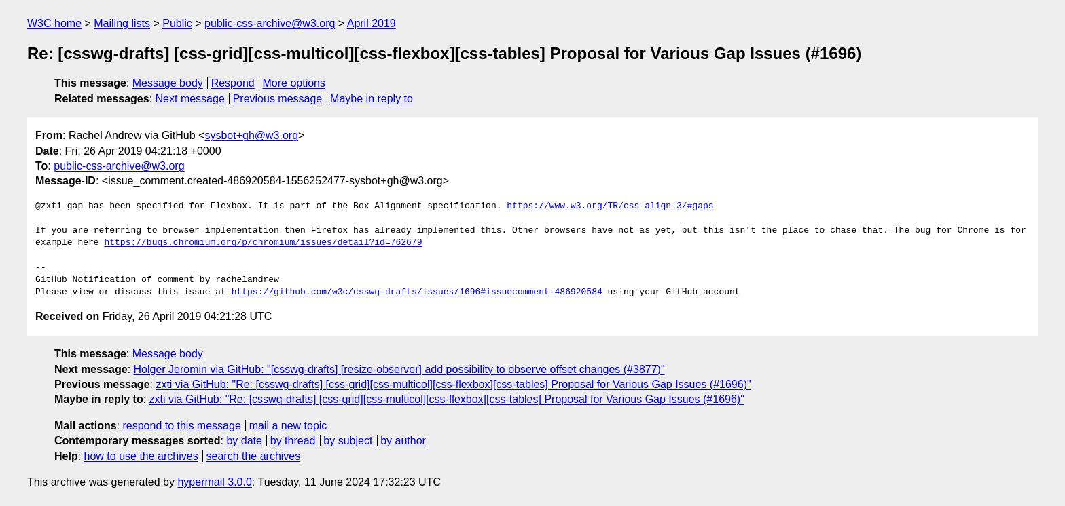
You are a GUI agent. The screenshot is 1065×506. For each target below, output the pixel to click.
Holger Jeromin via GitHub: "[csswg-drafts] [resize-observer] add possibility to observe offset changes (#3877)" (399, 369)
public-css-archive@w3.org (269, 23)
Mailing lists (122, 23)
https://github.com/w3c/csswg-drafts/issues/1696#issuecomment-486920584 (417, 292)
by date (243, 440)
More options (294, 83)
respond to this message (181, 425)
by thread (293, 440)
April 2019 (371, 23)
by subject (347, 440)
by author (403, 440)
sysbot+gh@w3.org (251, 135)
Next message (190, 98)
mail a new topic (288, 425)
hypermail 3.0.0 (214, 482)
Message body (167, 83)
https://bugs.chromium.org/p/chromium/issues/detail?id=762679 (263, 243)
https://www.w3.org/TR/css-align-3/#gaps (610, 206)
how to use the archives (141, 456)
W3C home (54, 23)
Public (177, 23)
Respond (233, 83)
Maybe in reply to (371, 98)
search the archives (253, 456)
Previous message (278, 98)
